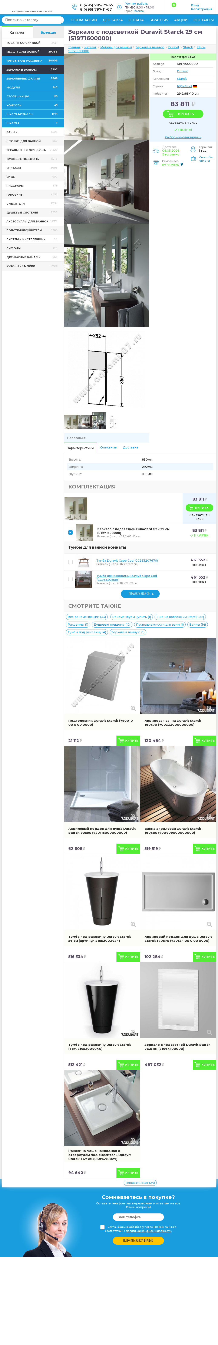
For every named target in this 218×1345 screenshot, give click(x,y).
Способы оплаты (205, 158)
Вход (195, 5)
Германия (184, 86)
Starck (182, 79)
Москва (139, 11)
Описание (108, 447)
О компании (84, 20)
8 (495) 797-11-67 (96, 9)
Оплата (136, 20)
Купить (186, 114)
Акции (181, 20)
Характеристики (80, 448)
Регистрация (201, 9)
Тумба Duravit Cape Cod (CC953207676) (127, 560)
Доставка (113, 20)
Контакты (203, 20)
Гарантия (159, 20)
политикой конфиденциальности (148, 1231)
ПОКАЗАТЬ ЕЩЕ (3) (139, 594)
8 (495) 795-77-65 (96, 5)
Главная (74, 47)
